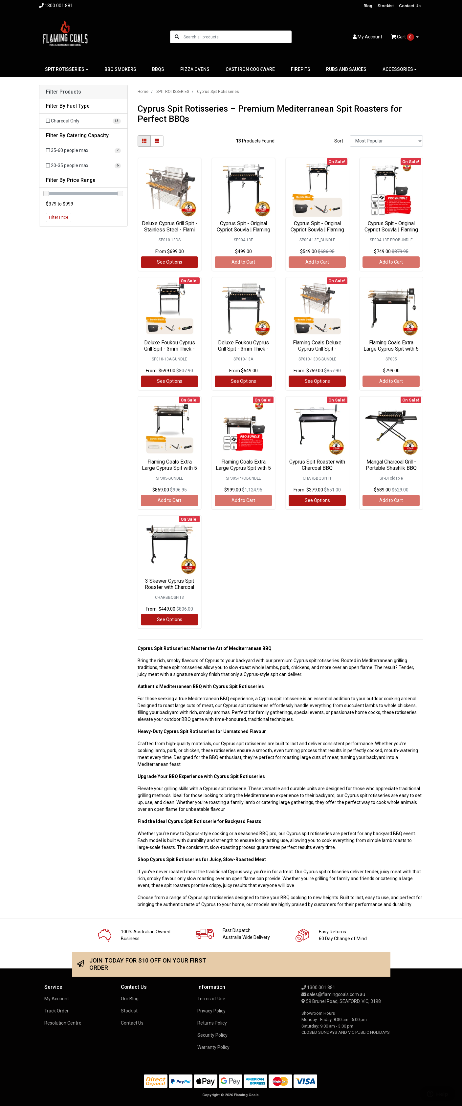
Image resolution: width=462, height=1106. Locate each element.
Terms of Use (211, 998)
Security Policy (212, 1035)
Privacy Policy (211, 1010)
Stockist (386, 5)
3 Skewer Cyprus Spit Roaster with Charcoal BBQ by (169, 587)
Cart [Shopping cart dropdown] (403, 37)
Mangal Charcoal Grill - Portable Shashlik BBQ (391, 465)
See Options (169, 262)
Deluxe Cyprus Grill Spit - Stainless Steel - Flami (169, 226)
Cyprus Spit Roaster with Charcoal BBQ (317, 465)
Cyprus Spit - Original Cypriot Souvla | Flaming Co (243, 229)
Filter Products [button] (63, 92)
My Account (56, 998)
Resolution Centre (62, 1023)
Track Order (56, 1010)
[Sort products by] (386, 141)
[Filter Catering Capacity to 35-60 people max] (83, 150)
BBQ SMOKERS (120, 69)
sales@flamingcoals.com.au (333, 994)
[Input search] (237, 37)
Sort (338, 140)
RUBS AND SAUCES (346, 69)
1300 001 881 (318, 987)
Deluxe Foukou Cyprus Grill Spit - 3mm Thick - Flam (243, 348)
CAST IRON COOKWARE (250, 69)
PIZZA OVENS (194, 69)
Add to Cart (243, 262)
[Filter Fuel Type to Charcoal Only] (83, 121)
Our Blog (130, 998)
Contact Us (410, 5)
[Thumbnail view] (144, 141)
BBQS (158, 69)
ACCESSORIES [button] (398, 69)
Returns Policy (212, 1023)
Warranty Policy (213, 1047)
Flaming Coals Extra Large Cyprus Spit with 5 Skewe (391, 348)
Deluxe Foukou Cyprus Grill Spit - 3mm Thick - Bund (169, 348)
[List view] (157, 141)
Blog (367, 5)
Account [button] (367, 36)
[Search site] (177, 37)
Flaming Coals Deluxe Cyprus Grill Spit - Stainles (317, 348)
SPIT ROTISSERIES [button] (64, 69)
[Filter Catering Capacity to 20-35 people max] (83, 165)
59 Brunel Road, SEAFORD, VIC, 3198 (341, 1001)
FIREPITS (300, 69)
